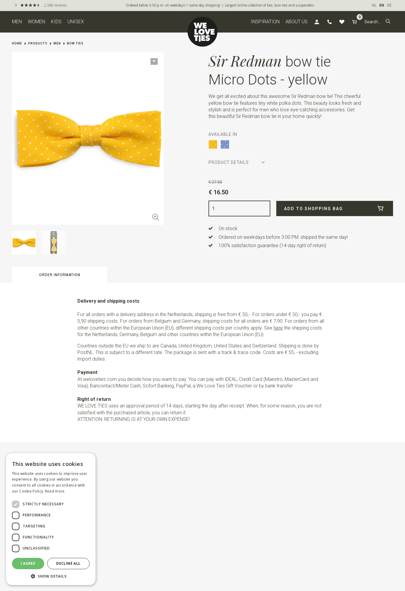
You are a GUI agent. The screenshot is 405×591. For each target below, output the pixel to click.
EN (381, 5)
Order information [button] (59, 275)
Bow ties (75, 43)
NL (374, 5)
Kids (56, 21)
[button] (388, 22)
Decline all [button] (68, 563)
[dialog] (51, 519)
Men (17, 21)
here (278, 328)
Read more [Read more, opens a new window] (55, 491)
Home (17, 43)
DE (389, 5)
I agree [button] (28, 563)
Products (37, 43)
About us (297, 21)
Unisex (76, 21)
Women (36, 21)
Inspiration (265, 21)
